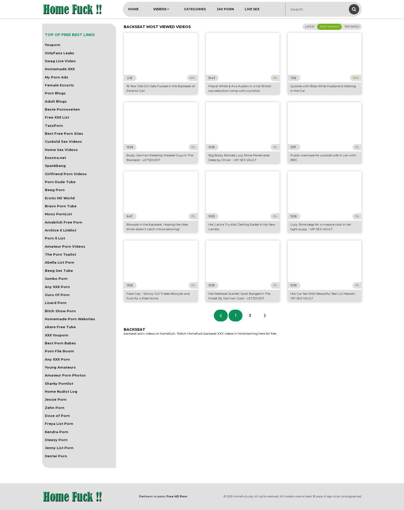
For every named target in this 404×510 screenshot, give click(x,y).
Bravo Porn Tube (61, 206)
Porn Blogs (55, 93)
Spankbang (55, 166)
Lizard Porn (55, 303)
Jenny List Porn (59, 448)
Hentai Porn (56, 456)
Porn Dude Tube (60, 182)
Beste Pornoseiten (62, 109)
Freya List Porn (59, 424)
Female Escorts (59, 85)
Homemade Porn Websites (70, 319)
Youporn (52, 45)
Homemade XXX (60, 69)
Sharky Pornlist (59, 384)
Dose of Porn (57, 416)
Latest (309, 26)
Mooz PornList (58, 214)
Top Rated (351, 26)
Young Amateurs (60, 367)
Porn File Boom (59, 351)
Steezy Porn (56, 440)
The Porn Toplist (60, 254)
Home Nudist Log (61, 391)
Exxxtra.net (55, 158)
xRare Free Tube (60, 327)
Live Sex (252, 9)
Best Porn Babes (60, 343)
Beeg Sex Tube (59, 271)
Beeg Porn (55, 190)
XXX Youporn (56, 335)
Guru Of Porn (57, 295)
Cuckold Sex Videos (63, 142)
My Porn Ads (56, 77)
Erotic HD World (60, 198)
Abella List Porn (59, 262)
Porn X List (55, 238)
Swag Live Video (60, 61)
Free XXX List (57, 117)
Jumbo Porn (56, 279)
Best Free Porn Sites (64, 134)
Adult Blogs (56, 101)
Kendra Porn (56, 432)
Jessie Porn (55, 399)
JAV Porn (225, 9)
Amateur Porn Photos (65, 375)
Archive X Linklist (60, 230)
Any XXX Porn (57, 287)
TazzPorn (54, 126)
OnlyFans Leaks (59, 53)
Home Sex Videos (61, 150)
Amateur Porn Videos (65, 246)
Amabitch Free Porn (63, 222)
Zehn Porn (54, 408)
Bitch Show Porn (60, 311)
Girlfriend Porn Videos (66, 174)
